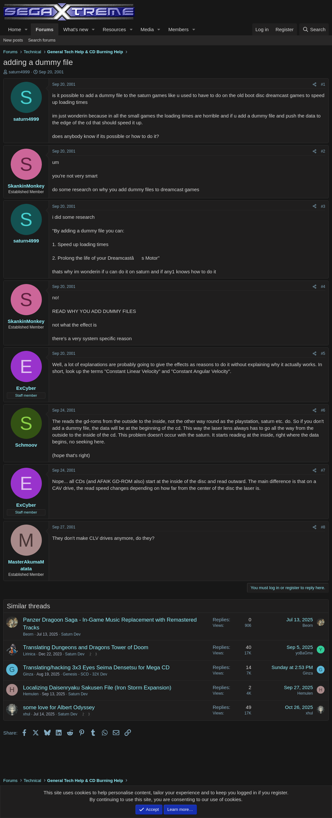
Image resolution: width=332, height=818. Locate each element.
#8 (323, 527)
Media (147, 29)
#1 (323, 84)
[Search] (314, 29)
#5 (323, 353)
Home (14, 29)
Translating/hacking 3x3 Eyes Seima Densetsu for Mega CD (96, 667)
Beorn (28, 634)
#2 (323, 151)
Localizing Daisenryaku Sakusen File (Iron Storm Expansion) (97, 688)
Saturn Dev (70, 634)
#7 (323, 470)
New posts (13, 40)
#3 (323, 206)
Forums (44, 29)
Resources (114, 29)
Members (178, 29)
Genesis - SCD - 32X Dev (85, 674)
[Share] (314, 84)
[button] (26, 29)
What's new (75, 29)
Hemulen (31, 694)
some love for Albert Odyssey (59, 707)
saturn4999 (19, 71)
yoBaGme (304, 653)
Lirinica (29, 654)
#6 (323, 410)
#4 (323, 286)
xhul (26, 714)
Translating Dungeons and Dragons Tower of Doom (85, 647)
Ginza (28, 674)
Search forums (42, 40)
